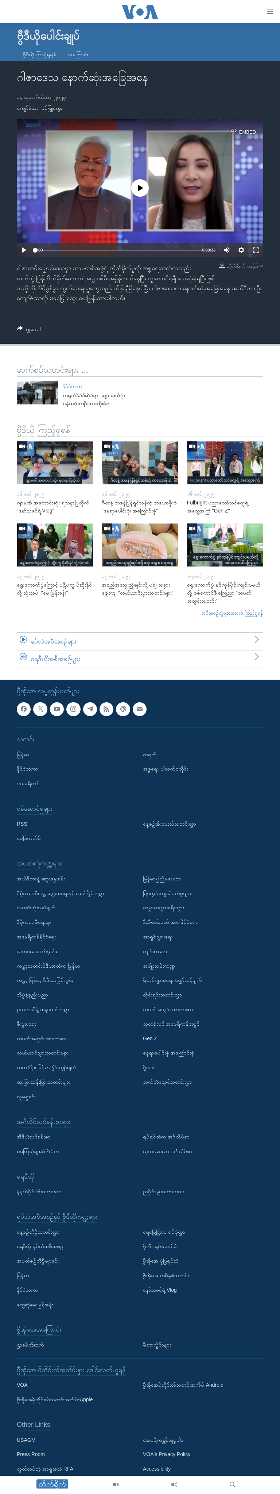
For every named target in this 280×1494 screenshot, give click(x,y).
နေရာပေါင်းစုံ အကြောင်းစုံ (168, 1053)
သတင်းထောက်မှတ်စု (38, 951)
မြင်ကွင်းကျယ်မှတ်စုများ (167, 893)
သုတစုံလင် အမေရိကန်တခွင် (171, 1023)
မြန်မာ (23, 754)
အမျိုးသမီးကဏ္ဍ (159, 965)
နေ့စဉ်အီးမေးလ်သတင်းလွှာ (169, 823)
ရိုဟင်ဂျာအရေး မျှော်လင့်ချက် (172, 980)
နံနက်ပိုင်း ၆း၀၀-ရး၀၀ (39, 1191)
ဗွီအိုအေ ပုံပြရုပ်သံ (161, 1261)
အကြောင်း (78, 54)
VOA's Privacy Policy (166, 1454)
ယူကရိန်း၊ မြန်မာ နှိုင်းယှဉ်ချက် (47, 1067)
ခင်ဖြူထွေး (52, 108)
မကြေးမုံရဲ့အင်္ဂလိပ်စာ (38, 1151)
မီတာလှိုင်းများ (157, 1345)
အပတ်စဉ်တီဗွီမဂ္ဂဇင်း (38, 1261)
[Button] (29, 330)
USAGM (26, 1440)
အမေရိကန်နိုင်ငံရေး (36, 936)
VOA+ (24, 1385)
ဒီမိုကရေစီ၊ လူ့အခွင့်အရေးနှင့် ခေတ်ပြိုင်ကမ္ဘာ (60, 893)
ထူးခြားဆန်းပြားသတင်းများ (43, 1081)
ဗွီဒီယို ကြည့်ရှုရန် (39, 54)
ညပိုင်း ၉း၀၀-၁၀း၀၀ (163, 1191)
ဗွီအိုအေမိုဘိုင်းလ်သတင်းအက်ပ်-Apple (55, 1399)
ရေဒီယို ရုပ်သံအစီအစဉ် (40, 1246)
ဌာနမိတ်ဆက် (30, 1345)
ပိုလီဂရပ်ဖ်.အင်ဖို (160, 1246)
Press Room (31, 1454)
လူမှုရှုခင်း (26, 1096)
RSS (22, 823)
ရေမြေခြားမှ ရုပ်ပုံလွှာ (164, 1231)
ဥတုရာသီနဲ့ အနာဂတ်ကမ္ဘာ (43, 1009)
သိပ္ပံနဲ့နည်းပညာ (32, 995)
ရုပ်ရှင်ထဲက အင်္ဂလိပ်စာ (166, 1137)
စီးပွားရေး (26, 1023)
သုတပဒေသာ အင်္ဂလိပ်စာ (167, 1151)
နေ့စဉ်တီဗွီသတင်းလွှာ (38, 1231)
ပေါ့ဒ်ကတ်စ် (29, 838)
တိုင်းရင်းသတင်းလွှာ (162, 995)
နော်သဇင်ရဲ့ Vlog (160, 1290)
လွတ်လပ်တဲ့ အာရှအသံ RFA (45, 1469)
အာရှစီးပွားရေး (157, 936)
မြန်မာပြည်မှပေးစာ (162, 878)
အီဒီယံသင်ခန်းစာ (33, 1137)
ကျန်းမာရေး (155, 951)
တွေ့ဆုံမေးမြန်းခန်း (35, 1304)
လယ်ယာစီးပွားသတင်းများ (43, 1053)
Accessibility (157, 1469)
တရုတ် (149, 754)
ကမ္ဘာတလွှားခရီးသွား (163, 907)
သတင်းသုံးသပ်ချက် (36, 907)
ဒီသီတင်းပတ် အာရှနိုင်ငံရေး (170, 922)
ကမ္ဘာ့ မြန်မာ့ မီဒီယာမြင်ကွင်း (45, 980)
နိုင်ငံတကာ (72, 386)
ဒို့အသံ (149, 1067)
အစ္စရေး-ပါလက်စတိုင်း (165, 769)
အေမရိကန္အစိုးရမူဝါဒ (163, 1440)
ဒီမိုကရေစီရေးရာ (34, 922)
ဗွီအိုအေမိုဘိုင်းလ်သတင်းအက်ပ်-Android (183, 1385)
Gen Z (150, 1038)
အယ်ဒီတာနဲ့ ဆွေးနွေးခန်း (41, 878)
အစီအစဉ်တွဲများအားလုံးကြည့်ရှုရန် (232, 613)
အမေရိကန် (28, 783)
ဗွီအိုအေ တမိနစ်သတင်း (166, 1275)
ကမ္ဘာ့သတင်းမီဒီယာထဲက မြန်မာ (48, 965)
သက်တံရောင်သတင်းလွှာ (167, 1081)
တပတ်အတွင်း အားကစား (42, 1038)
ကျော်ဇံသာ (28, 108)
